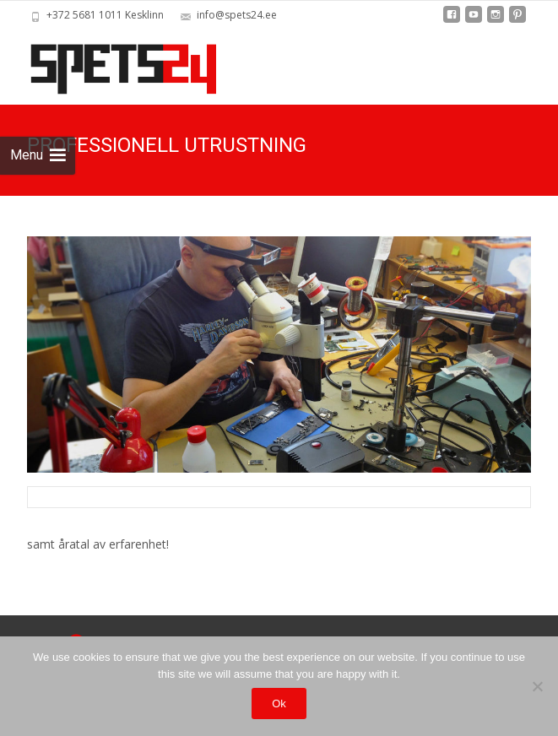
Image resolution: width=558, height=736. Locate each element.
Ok (279, 703)
